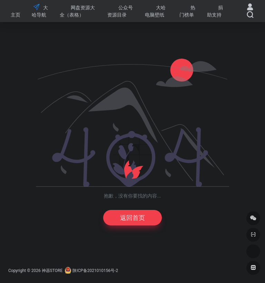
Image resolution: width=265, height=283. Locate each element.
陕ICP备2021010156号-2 (95, 270)
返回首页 (132, 217)
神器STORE (52, 270)
